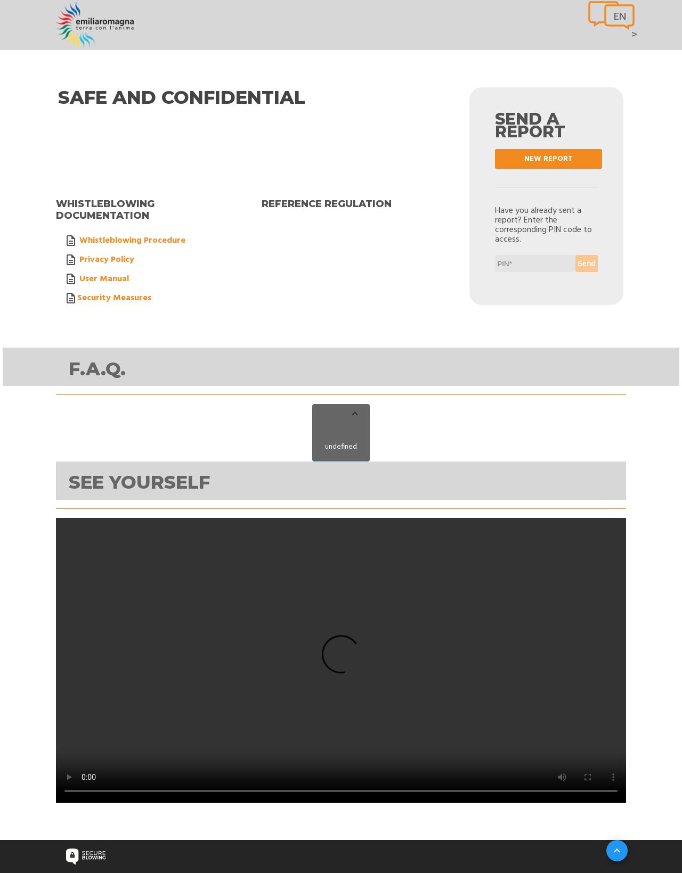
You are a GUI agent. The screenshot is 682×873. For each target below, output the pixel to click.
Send (587, 263)
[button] (341, 414)
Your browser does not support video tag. (341, 660)
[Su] (617, 850)
